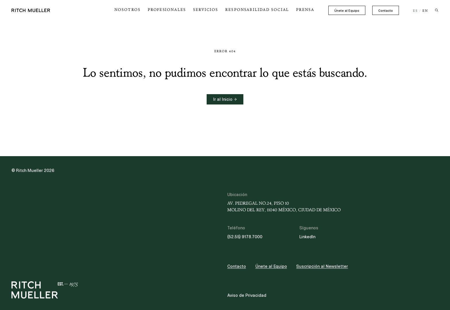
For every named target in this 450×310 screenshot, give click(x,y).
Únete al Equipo (346, 10)
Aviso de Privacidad (246, 295)
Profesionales (184, 9)
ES (415, 10)
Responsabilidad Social (264, 9)
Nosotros (150, 9)
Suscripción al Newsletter (322, 266)
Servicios (219, 9)
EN (425, 10)
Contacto (385, 10)
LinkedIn (307, 237)
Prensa (306, 9)
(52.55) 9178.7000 (244, 237)
